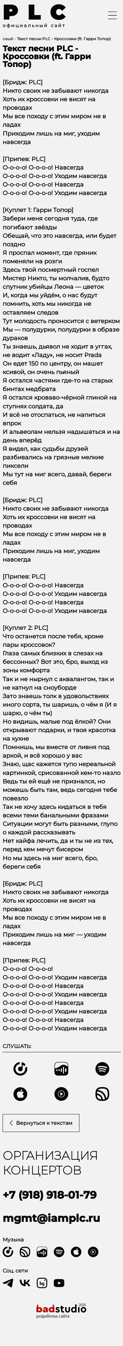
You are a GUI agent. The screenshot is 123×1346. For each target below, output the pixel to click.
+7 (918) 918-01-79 (49, 1195)
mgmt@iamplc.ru (51, 1218)
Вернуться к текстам (41, 1123)
